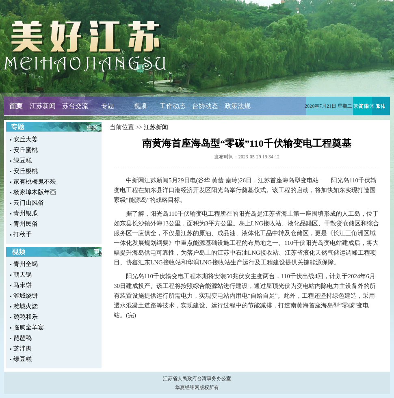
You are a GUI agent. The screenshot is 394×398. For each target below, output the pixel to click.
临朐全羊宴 (28, 327)
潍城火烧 (25, 306)
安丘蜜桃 (25, 150)
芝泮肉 (22, 348)
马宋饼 (22, 285)
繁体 (358, 106)
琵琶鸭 (22, 338)
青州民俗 (25, 224)
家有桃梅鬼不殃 (34, 181)
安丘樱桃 (25, 171)
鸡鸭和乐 (25, 317)
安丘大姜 (25, 139)
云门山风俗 (28, 202)
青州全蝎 (25, 264)
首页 (15, 105)
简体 (369, 106)
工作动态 (173, 105)
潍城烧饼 (25, 295)
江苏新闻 (43, 105)
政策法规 (238, 105)
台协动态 (205, 105)
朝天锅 (22, 274)
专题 (107, 105)
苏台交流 (75, 105)
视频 (140, 105)
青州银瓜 (25, 213)
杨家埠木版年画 (34, 192)
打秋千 (22, 234)
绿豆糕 (22, 160)
